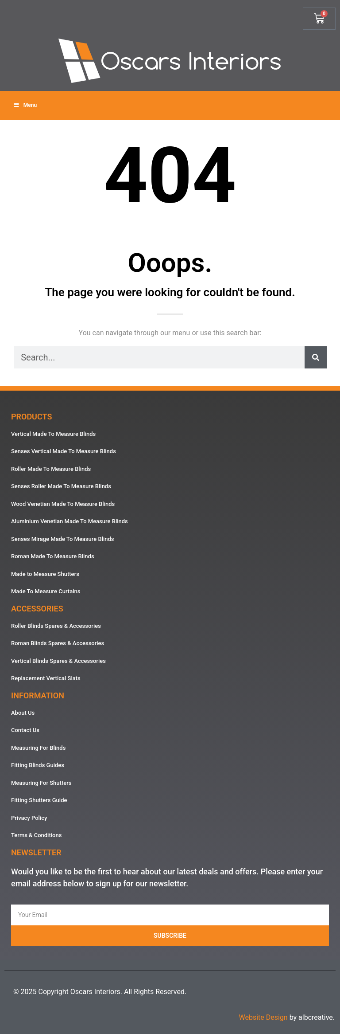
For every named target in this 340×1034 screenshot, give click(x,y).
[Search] (316, 357)
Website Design (263, 1017)
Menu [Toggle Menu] (25, 105)
